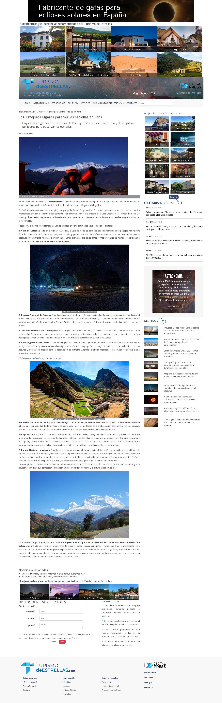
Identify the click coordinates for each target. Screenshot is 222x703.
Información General (110, 686)
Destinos (28, 111)
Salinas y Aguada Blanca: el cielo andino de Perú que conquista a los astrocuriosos (182, 342)
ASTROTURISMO (41, 103)
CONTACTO (131, 103)
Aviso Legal (106, 682)
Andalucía (149, 677)
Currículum (66, 694)
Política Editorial (29, 686)
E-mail (31, 618)
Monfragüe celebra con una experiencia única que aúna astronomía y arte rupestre (182, 422)
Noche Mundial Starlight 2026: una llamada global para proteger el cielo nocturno (180, 388)
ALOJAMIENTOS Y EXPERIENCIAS (108, 103)
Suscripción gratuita (188, 92)
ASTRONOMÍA (58, 103)
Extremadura (150, 672)
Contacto (26, 690)
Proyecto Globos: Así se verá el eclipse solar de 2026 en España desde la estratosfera (181, 330)
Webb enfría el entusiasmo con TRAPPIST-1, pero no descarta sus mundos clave (179, 399)
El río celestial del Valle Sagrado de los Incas (40, 358)
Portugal (148, 682)
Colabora (66, 686)
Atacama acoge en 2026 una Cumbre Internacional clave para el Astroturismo (182, 409)
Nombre (30, 611)
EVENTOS (85, 103)
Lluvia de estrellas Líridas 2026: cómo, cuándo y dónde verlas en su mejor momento (181, 353)
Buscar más (173, 197)
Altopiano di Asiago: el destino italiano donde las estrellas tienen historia (181, 375)
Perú (24, 210)
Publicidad (66, 682)
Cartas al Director (69, 690)
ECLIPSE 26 (73, 103)
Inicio (27, 103)
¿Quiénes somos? (30, 682)
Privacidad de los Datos (111, 690)
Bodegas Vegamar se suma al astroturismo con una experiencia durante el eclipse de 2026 (179, 365)
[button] (28, 165)
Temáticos (149, 687)
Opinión (30, 625)
